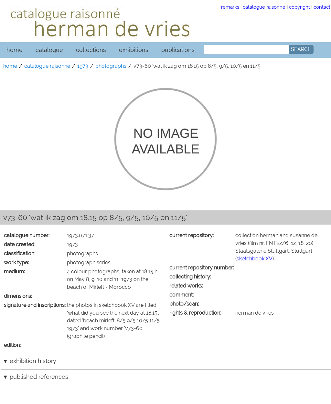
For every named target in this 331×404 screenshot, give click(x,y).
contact (322, 7)
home (14, 49)
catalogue (49, 49)
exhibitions (133, 49)
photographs (110, 66)
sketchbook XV (254, 259)
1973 (82, 66)
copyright (299, 7)
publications (178, 49)
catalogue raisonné (264, 7)
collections (91, 49)
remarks (230, 7)
